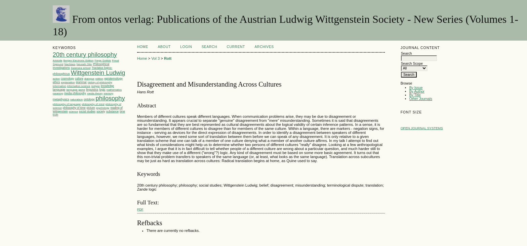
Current (236, 47)
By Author (416, 91)
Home (142, 47)
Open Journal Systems (422, 128)
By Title (415, 95)
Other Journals (420, 99)
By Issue (416, 88)
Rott (167, 58)
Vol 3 (155, 58)
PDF (140, 209)
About (164, 47)
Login (186, 47)
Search (209, 47)
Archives (264, 47)
